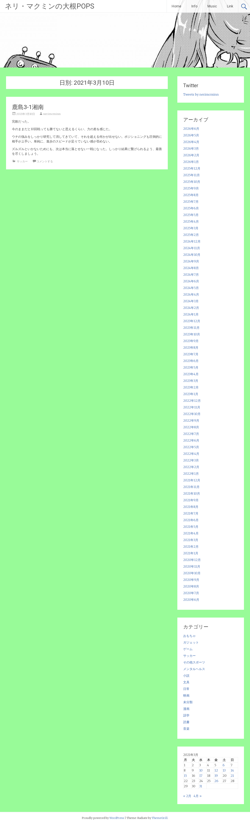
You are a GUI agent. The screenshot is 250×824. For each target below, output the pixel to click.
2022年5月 (191, 447)
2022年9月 (191, 420)
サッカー (22, 161)
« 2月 (187, 796)
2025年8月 (191, 195)
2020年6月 (191, 600)
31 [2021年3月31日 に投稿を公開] (200, 786)
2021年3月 (190, 540)
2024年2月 (191, 308)
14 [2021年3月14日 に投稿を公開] (232, 770)
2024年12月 (192, 241)
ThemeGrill (160, 818)
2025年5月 (191, 215)
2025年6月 (191, 208)
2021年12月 (191, 480)
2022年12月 (192, 401)
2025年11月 (191, 175)
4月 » (198, 796)
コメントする (45, 161)
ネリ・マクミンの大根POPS (49, 6)
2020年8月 (191, 586)
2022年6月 (191, 440)
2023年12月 (191, 321)
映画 (186, 695)
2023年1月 (190, 394)
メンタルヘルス (194, 669)
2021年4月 (191, 533)
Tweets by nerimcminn (201, 94)
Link (230, 6)
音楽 (186, 729)
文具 (186, 682)
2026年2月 (191, 155)
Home (176, 6)
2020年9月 (191, 580)
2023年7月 (190, 354)
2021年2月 (191, 546)
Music (212, 6)
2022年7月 (191, 434)
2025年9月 (191, 188)
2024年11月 (191, 248)
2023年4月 (191, 374)
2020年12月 (192, 560)
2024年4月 (191, 294)
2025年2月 (191, 235)
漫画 (186, 709)
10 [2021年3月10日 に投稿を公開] (201, 770)
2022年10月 (192, 414)
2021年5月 (190, 527)
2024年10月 (191, 255)
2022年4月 (191, 454)
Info (194, 6)
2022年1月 (191, 474)
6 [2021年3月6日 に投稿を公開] (224, 765)
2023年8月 (190, 347)
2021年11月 (191, 487)
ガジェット (191, 642)
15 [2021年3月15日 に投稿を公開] (185, 776)
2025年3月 (190, 228)
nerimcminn (52, 114)
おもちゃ (189, 636)
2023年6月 (191, 361)
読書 (186, 722)
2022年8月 (191, 427)
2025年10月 (191, 182)
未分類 (188, 702)
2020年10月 (192, 573)
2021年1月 (190, 553)
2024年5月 (191, 288)
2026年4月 (191, 142)
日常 (186, 689)
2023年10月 (191, 334)
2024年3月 (191, 301)
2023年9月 (191, 341)
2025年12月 (191, 168)
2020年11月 (191, 566)
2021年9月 (191, 500)
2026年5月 (191, 135)
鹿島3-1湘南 (28, 107)
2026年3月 (191, 148)
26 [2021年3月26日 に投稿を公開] (216, 781)
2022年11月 (191, 407)
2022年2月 (191, 467)
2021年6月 (191, 520)
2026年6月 (191, 129)
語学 (186, 715)
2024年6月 (191, 281)
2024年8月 (191, 268)
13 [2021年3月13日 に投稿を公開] (224, 770)
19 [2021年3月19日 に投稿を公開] (216, 776)
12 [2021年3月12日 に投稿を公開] (216, 770)
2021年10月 (191, 493)
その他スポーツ (194, 662)
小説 (186, 675)
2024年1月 (191, 314)
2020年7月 (191, 593)
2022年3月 (191, 460)
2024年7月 (191, 274)
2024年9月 (191, 261)
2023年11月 (191, 328)
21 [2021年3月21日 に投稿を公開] (232, 776)
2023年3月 (190, 381)
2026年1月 (191, 162)
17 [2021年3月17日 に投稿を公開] (200, 776)
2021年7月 (190, 513)
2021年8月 (190, 507)
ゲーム (188, 649)
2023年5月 (190, 367)
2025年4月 (191, 221)
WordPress (116, 818)
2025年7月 (191, 202)
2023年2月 (191, 387)
